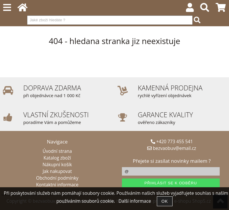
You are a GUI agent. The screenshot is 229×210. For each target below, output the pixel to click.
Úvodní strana (57, 151)
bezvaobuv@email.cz (171, 148)
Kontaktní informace (57, 185)
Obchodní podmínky (57, 178)
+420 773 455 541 (172, 142)
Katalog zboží (57, 158)
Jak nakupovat (57, 171)
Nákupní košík (57, 165)
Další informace (134, 201)
